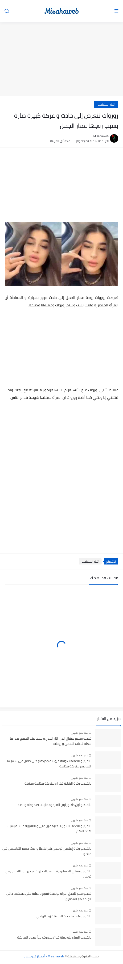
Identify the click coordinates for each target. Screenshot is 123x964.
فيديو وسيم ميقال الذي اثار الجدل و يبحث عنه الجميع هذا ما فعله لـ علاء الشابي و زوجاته (50, 741)
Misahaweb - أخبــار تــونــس (44, 956)
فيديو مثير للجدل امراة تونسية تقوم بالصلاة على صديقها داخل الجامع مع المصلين (48, 896)
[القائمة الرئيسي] (116, 11)
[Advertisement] (61, 59)
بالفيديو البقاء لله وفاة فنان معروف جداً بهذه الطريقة (54, 937)
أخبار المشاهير (106, 104)
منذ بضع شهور (79, 732)
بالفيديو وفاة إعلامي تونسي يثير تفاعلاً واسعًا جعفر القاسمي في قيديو (46, 851)
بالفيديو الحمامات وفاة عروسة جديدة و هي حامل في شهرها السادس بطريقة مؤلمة (49, 763)
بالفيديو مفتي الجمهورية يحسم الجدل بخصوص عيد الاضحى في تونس (48, 874)
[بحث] (6, 11)
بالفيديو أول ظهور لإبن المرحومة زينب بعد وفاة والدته (54, 805)
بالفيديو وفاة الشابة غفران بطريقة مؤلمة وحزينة (58, 784)
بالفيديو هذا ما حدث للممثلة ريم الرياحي (63, 916)
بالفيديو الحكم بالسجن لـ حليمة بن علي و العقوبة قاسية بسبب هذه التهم (49, 828)
